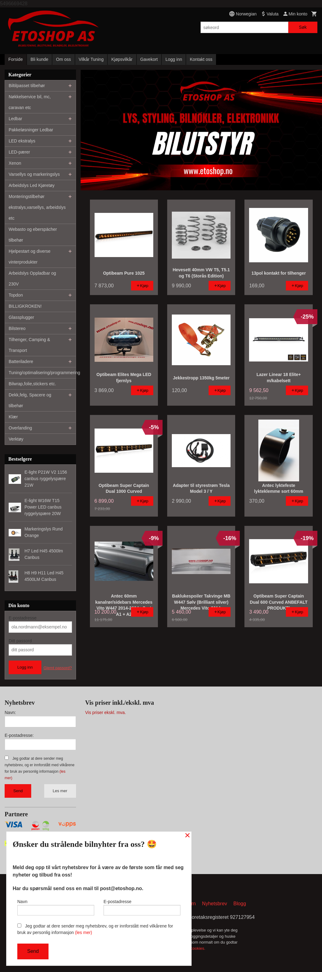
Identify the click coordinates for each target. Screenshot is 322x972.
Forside (15, 59)
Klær (13, 416)
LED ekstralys (22, 140)
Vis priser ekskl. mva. (105, 712)
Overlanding (20, 427)
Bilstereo (17, 328)
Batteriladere (21, 361)
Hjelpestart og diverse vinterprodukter (29, 256)
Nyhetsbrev (214, 904)
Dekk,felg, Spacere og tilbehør (30, 400)
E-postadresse (22, 617)
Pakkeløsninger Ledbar (31, 129)
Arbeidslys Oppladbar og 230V (32, 278)
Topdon (16, 295)
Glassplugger (21, 317)
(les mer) (83, 932)
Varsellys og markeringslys (34, 174)
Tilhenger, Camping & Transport (29, 345)
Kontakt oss (201, 59)
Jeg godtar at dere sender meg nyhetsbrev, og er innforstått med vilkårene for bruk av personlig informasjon (95, 929)
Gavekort (149, 59)
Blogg (239, 904)
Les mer (60, 790)
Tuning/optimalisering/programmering (42, 372)
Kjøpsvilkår (121, 59)
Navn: (10, 712)
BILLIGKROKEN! (25, 306)
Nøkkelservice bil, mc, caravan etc (30, 102)
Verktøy (16, 439)
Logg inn (173, 59)
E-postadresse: (19, 735)
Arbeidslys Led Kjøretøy (32, 185)
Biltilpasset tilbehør (27, 85)
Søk (303, 27)
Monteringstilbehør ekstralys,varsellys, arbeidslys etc (37, 207)
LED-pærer (19, 152)
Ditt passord (20, 640)
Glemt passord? (58, 668)
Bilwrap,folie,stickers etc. (32, 383)
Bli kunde (40, 59)
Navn (55, 906)
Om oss (63, 59)
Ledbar (15, 118)
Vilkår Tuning (91, 59)
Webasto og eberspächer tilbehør (33, 235)
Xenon (15, 163)
